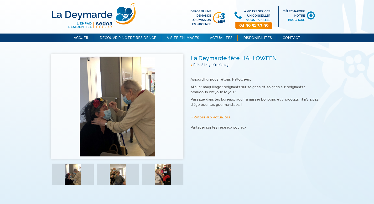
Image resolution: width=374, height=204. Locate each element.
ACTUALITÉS (221, 38)
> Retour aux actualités (210, 117)
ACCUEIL (81, 38)
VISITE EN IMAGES (183, 38)
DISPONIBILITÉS (257, 38)
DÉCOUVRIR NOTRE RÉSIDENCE (128, 38)
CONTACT (292, 38)
